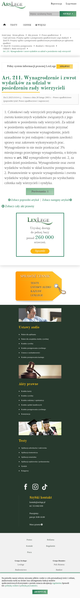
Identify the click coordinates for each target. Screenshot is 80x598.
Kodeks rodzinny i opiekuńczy (32, 400)
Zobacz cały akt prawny (18, 206)
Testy (13, 25)
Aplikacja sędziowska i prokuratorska (35, 462)
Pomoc (29, 540)
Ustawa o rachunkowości (30, 353)
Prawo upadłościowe (50, 35)
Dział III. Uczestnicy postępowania (18, 46)
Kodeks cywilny (27, 343)
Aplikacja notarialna (28, 457)
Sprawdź (40, 251)
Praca (29, 552)
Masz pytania (36, 524)
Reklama (50, 540)
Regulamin (50, 546)
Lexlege (21, 564)
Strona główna (18, 35)
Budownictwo (20, 570)
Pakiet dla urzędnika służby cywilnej (35, 339)
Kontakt (29, 546)
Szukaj (68, 14)
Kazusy (36, 291)
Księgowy (25, 471)
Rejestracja (56, 3)
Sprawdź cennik (35, 276)
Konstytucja (25, 414)
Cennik (27, 25)
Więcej (40, 25)
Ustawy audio (41, 287)
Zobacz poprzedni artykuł (23, 199)
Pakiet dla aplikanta (28, 334)
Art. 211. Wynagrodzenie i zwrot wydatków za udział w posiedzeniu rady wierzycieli (37, 51)
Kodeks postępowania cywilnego (33, 348)
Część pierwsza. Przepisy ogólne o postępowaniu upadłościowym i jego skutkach (36, 38)
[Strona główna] (4, 25)
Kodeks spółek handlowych (31, 405)
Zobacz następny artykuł (57, 199)
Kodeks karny (26, 391)
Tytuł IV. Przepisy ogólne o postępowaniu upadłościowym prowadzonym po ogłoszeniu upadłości (38, 41)
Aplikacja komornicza (29, 452)
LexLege (37, 295)
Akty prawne (33, 35)
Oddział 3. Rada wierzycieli (14, 48)
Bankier (59, 570)
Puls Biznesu (59, 564)
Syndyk (24, 466)
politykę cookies (11, 585)
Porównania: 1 (40, 191)
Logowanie (71, 3)
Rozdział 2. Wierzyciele (45, 46)
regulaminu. (57, 583)
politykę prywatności (28, 585)
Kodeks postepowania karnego (32, 357)
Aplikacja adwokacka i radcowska (34, 448)
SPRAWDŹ (64, 66)
